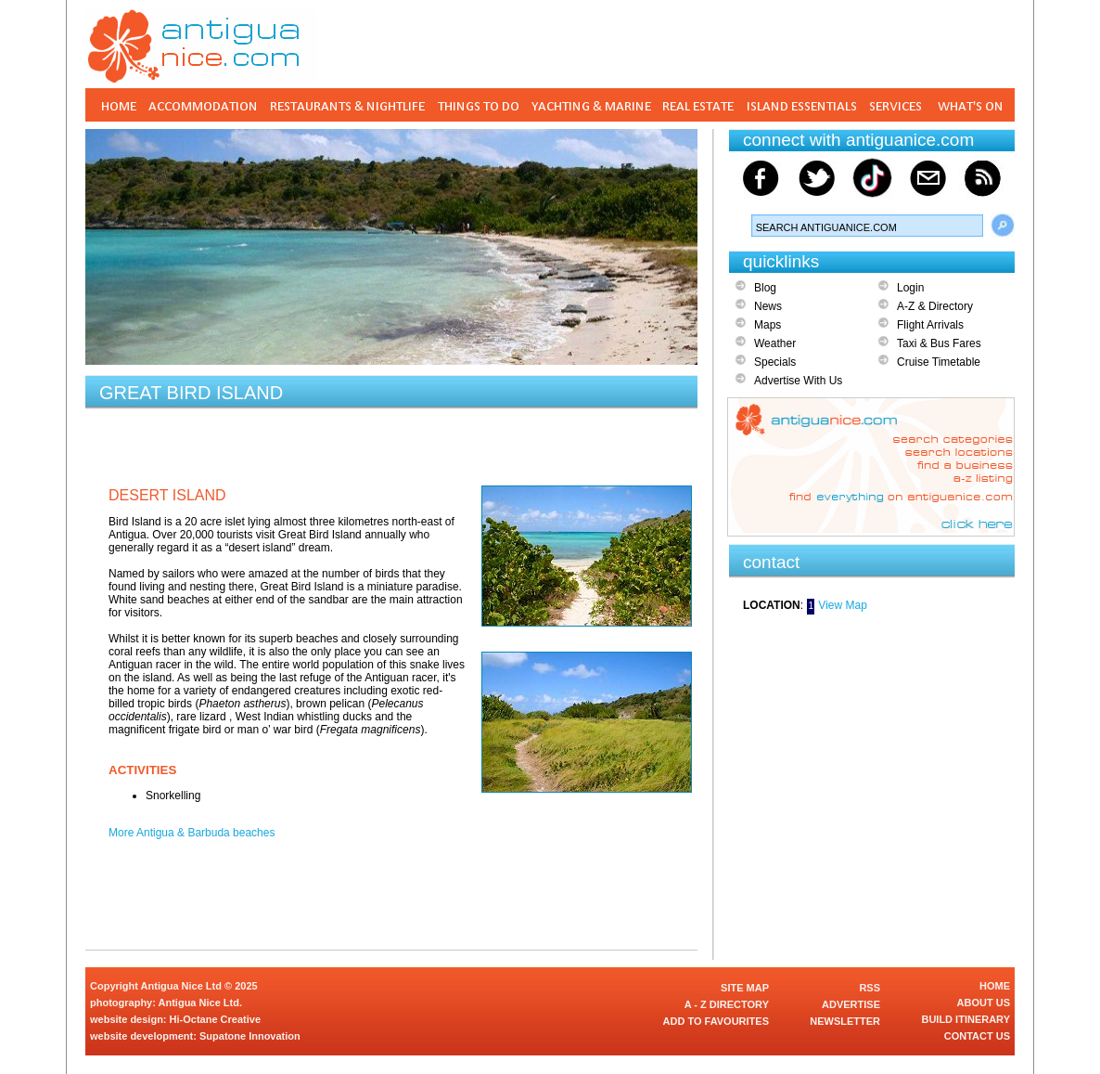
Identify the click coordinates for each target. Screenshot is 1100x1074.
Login (910, 287)
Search (1003, 226)
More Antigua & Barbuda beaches (192, 832)
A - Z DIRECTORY (726, 1004)
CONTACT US (977, 1036)
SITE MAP (745, 987)
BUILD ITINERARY (965, 1019)
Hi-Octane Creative (215, 1019)
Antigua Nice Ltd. (200, 1002)
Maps (767, 324)
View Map (842, 605)
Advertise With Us (798, 380)
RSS (869, 987)
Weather (775, 343)
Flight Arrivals (930, 324)
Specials (775, 362)
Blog (765, 287)
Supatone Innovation (250, 1036)
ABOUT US (983, 1002)
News (768, 306)
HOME (994, 985)
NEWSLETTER (845, 1021)
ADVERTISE (851, 1004)
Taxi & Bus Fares (939, 343)
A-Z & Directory (935, 306)
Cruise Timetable (938, 362)
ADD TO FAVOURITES (716, 1021)
